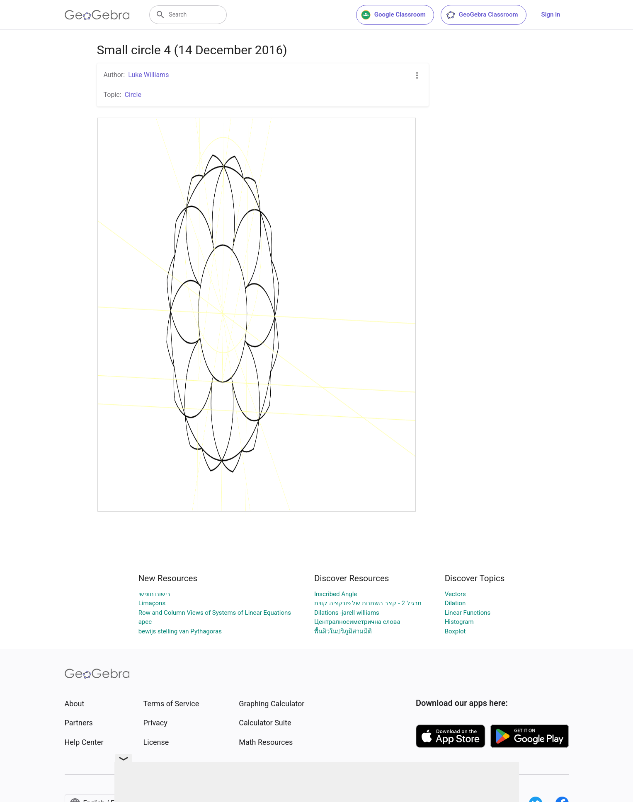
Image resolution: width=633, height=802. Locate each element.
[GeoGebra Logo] (97, 15)
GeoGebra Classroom (482, 15)
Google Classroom (393, 15)
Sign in (550, 14)
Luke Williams (148, 75)
